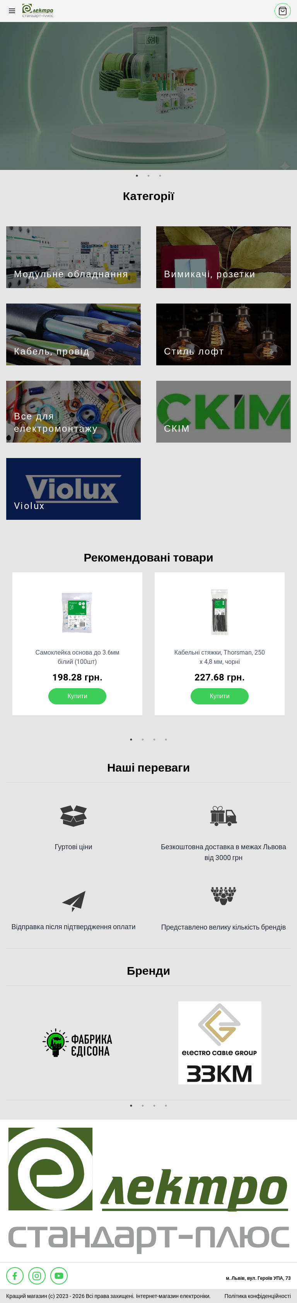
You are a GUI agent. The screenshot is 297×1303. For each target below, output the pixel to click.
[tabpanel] (148, 96)
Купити (77, 696)
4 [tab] (166, 739)
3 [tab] (160, 176)
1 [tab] (137, 176)
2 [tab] (148, 176)
